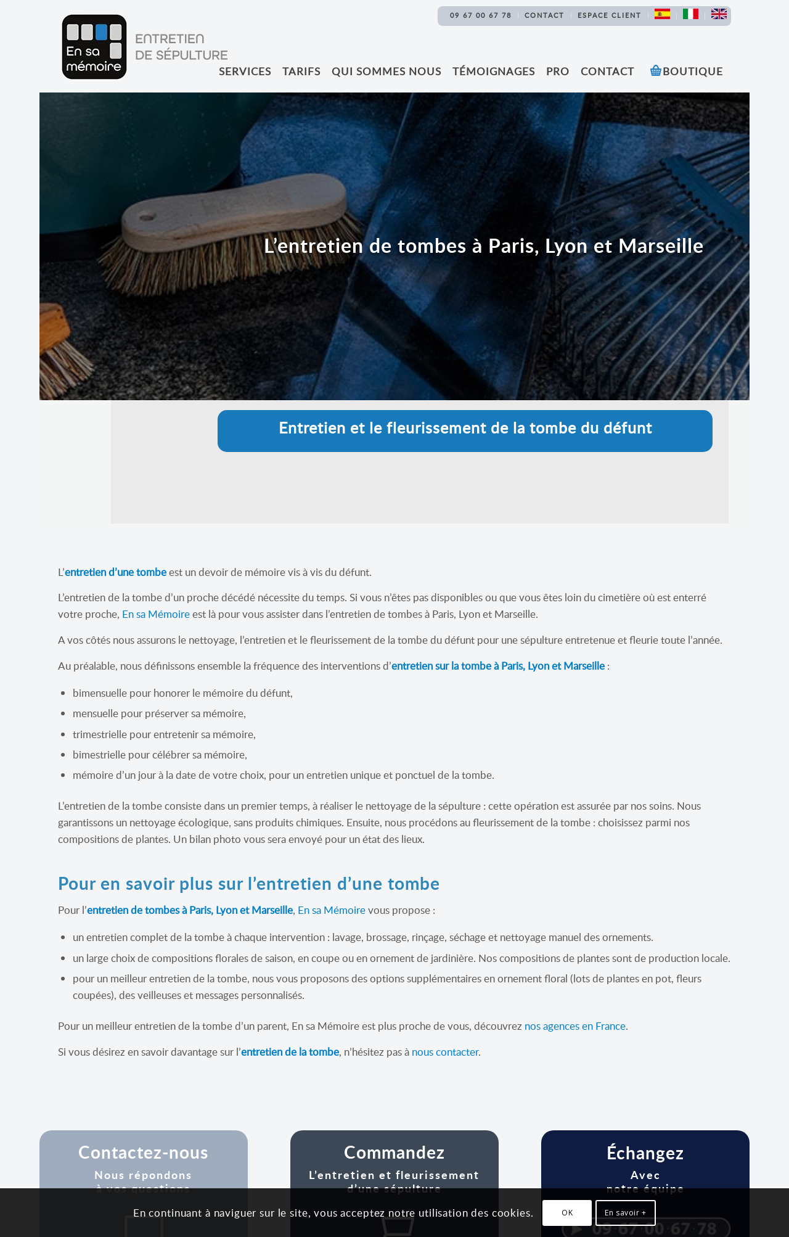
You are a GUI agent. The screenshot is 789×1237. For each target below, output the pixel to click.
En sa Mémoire (156, 614)
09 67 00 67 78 (481, 15)
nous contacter (445, 1052)
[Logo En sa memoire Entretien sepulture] (144, 46)
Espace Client (610, 15)
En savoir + (626, 1212)
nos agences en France (575, 1026)
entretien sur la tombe (441, 666)
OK (567, 1212)
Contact (545, 15)
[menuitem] (481, 15)
